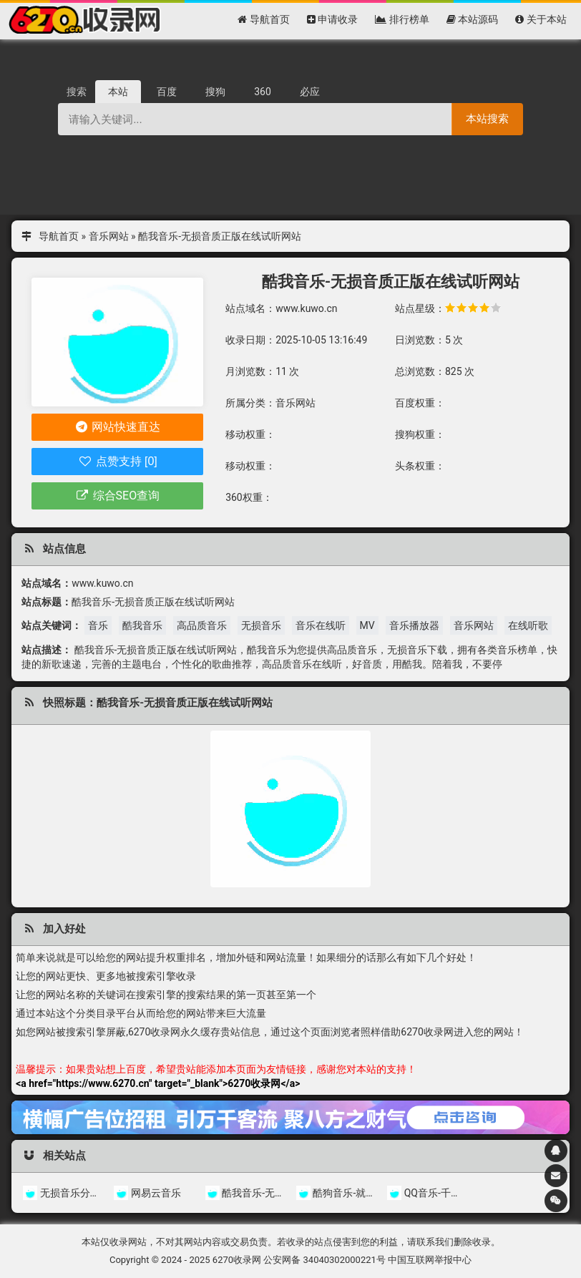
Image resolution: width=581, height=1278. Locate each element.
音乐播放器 (414, 625)
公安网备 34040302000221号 (324, 1259)
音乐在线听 (321, 625)
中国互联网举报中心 (430, 1259)
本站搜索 (487, 118)
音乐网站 (109, 236)
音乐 (98, 625)
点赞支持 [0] (117, 461)
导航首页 (59, 236)
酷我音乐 (142, 625)
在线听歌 (528, 625)
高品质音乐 (202, 625)
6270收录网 (237, 1259)
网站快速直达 (117, 427)
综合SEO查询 (117, 495)
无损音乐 (261, 625)
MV (367, 625)
